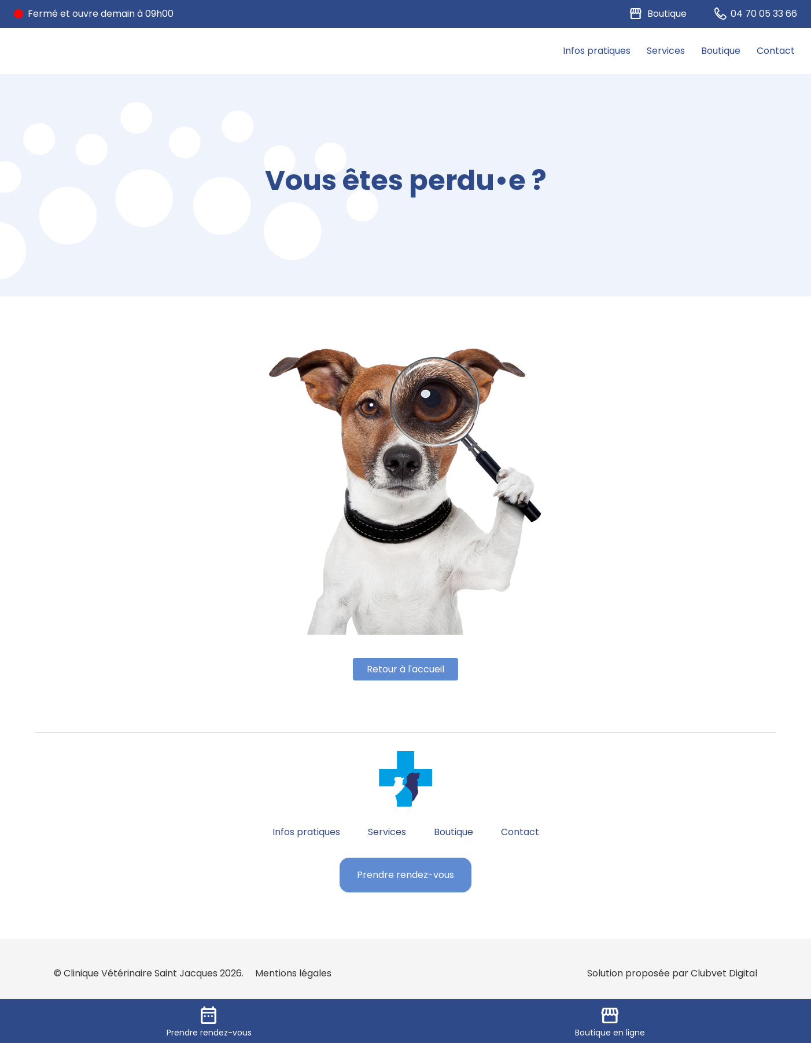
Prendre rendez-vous (405, 874)
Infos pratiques (597, 50)
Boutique (720, 50)
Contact (776, 50)
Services (666, 50)
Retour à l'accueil (405, 669)
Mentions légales (293, 973)
